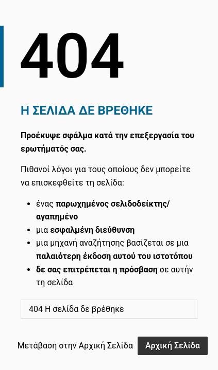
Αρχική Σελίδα (172, 345)
